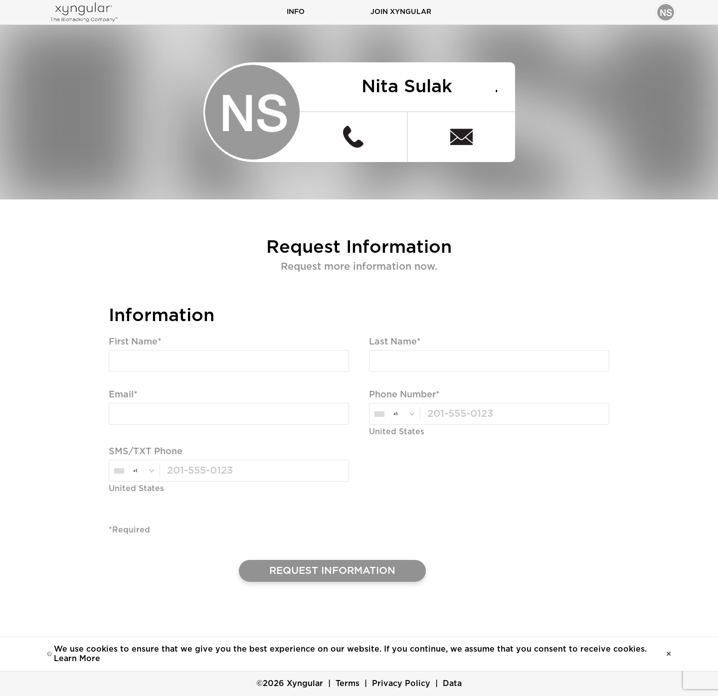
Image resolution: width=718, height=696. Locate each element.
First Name (133, 342)
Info (296, 11)
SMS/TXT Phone (145, 451)
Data (452, 684)
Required (128, 379)
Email (121, 394)
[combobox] (394, 414)
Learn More (77, 659)
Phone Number (402, 394)
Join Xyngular (400, 11)
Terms (347, 684)
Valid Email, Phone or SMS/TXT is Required (197, 432)
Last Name (393, 342)
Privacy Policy (401, 684)
